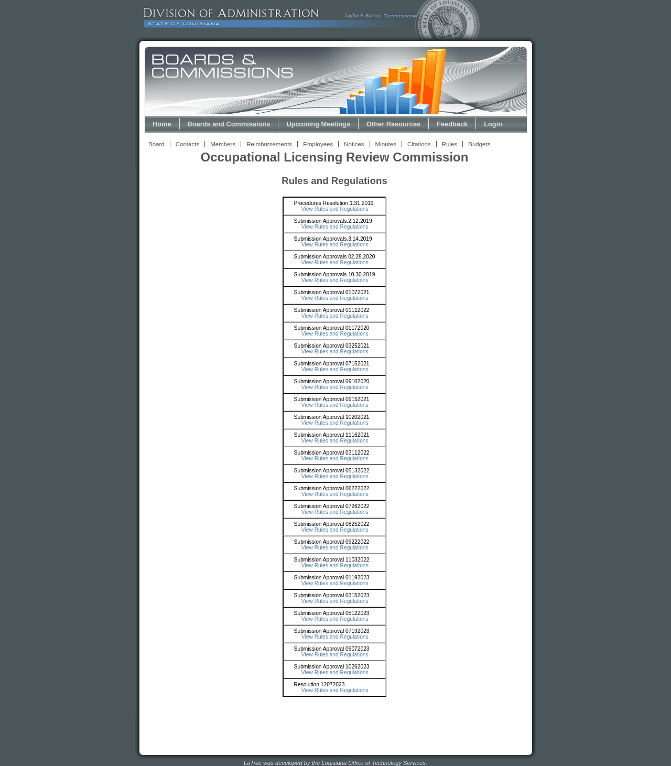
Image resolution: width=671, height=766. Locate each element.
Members (222, 144)
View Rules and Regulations (335, 209)
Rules (449, 144)
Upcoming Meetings (318, 124)
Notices (354, 144)
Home (162, 124)
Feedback (452, 124)
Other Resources (393, 124)
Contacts (187, 144)
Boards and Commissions (229, 124)
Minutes (385, 144)
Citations (419, 144)
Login (493, 124)
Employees (318, 144)
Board (156, 144)
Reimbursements (269, 144)
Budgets (479, 144)
